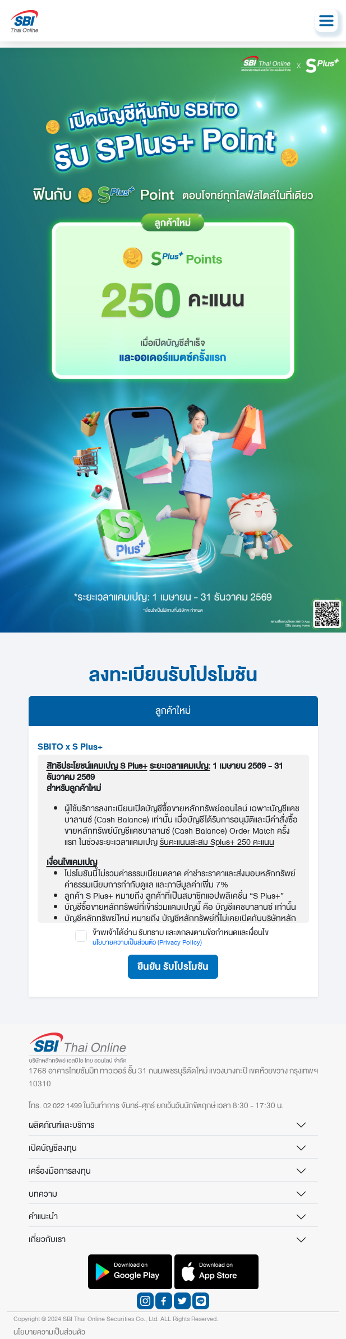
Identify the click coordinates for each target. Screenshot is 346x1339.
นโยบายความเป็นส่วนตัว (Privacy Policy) (147, 942)
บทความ (43, 1194)
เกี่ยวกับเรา (47, 1239)
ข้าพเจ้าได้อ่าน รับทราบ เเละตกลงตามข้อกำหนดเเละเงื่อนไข (181, 932)
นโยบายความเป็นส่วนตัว (49, 1332)
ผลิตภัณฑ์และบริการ (61, 1125)
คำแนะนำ (43, 1216)
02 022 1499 (62, 1105)
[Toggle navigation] (326, 21)
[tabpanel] (173, 861)
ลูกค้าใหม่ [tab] (173, 711)
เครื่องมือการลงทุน (60, 1171)
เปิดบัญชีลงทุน (53, 1148)
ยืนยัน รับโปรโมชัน (173, 967)
